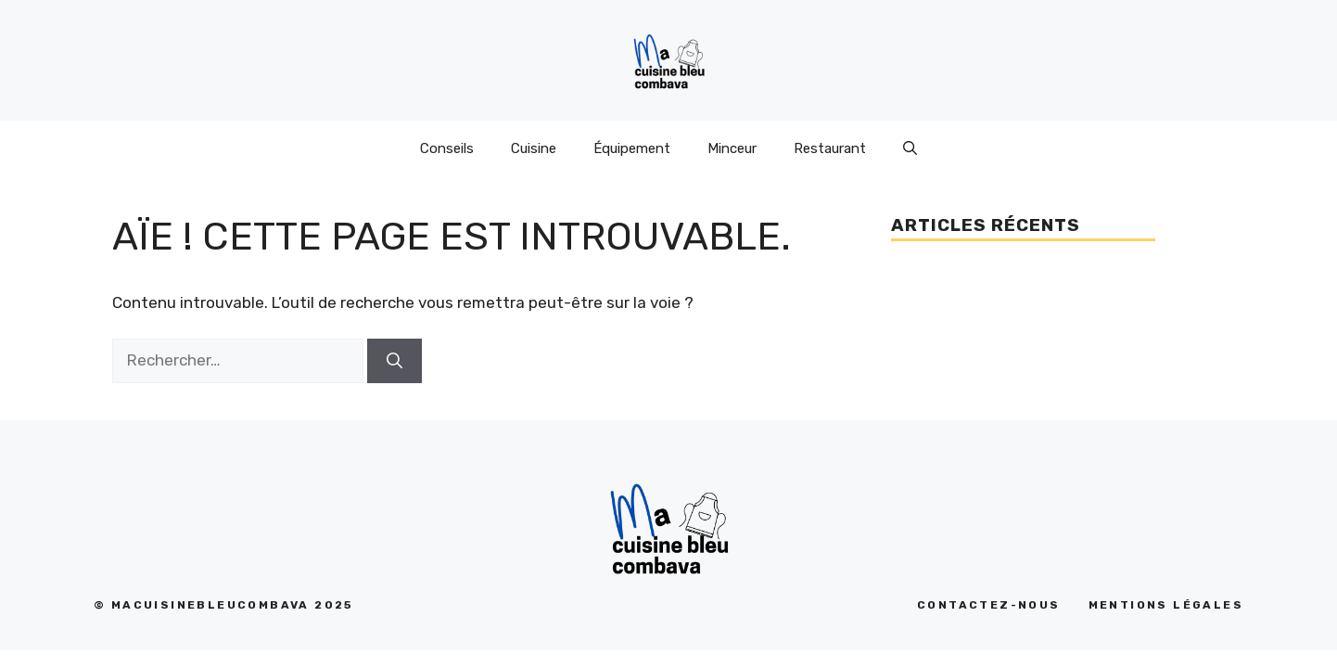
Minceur (732, 148)
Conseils (447, 148)
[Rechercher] (394, 361)
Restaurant (830, 148)
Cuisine (533, 148)
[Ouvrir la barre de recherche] (910, 148)
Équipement (631, 148)
